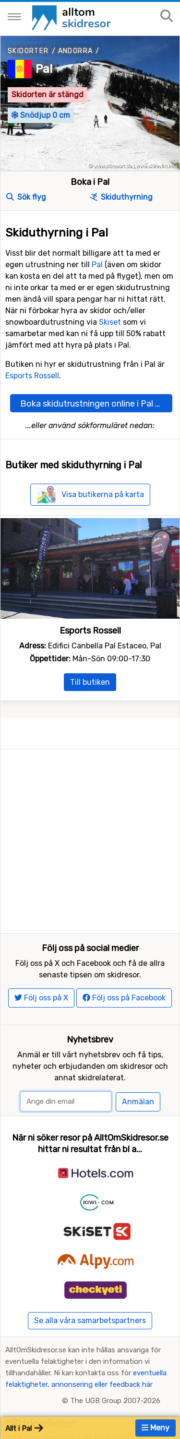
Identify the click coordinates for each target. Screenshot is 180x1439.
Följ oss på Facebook (124, 967)
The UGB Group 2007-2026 (115, 1370)
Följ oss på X (41, 967)
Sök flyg (26, 197)
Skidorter (28, 51)
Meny (155, 1427)
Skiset (110, 322)
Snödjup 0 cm (41, 115)
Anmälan (138, 1071)
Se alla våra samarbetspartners (90, 1290)
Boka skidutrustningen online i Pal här (94, 403)
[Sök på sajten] (166, 16)
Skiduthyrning (121, 197)
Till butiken (90, 682)
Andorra (75, 51)
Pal (44, 69)
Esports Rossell (32, 375)
